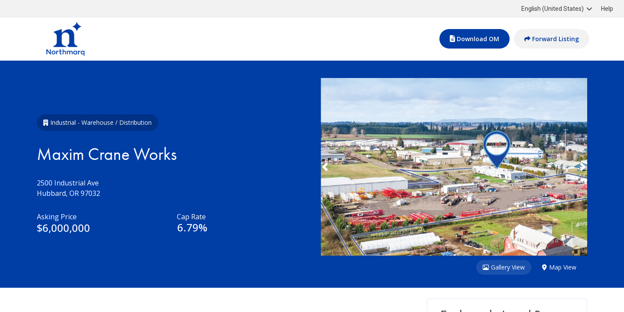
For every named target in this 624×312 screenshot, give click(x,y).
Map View (559, 267)
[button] (341, 167)
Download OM (474, 39)
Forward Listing (551, 39)
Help (607, 8)
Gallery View (504, 267)
